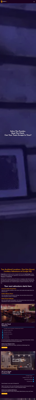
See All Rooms (4, 347)
